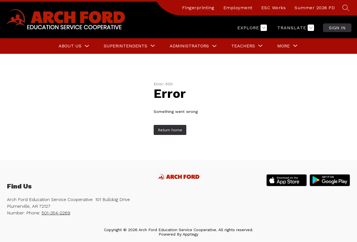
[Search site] (345, 7)
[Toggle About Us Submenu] (87, 46)
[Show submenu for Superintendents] (125, 46)
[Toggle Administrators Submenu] (214, 46)
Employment (237, 7)
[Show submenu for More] (283, 46)
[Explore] (251, 27)
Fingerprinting (198, 7)
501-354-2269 (56, 213)
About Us (70, 46)
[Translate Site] (295, 27)
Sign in (337, 27)
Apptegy (190, 234)
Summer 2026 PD (315, 7)
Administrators (189, 46)
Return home (170, 130)
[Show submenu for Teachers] (243, 46)
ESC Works (273, 7)
